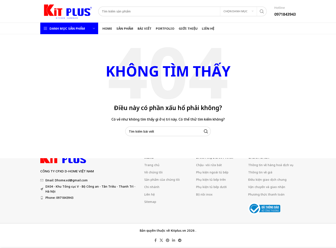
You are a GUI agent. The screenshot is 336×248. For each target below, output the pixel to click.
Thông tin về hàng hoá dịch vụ (270, 165)
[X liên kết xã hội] (161, 240)
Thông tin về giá (260, 172)
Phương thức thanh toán (266, 194)
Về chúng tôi (153, 172)
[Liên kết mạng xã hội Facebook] (155, 240)
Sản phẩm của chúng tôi (162, 180)
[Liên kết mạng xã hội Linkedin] (174, 240)
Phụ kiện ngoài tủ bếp (212, 172)
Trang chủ (151, 165)
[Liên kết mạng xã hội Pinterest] (167, 240)
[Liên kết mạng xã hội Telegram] (180, 240)
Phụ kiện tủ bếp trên (211, 180)
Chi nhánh (151, 187)
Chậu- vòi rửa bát (209, 165)
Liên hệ (149, 194)
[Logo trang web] (67, 11)
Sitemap (150, 202)
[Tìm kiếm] (182, 11)
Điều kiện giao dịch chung (267, 180)
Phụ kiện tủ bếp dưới (211, 187)
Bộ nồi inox (204, 194)
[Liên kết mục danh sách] (90, 197)
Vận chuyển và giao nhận (266, 187)
